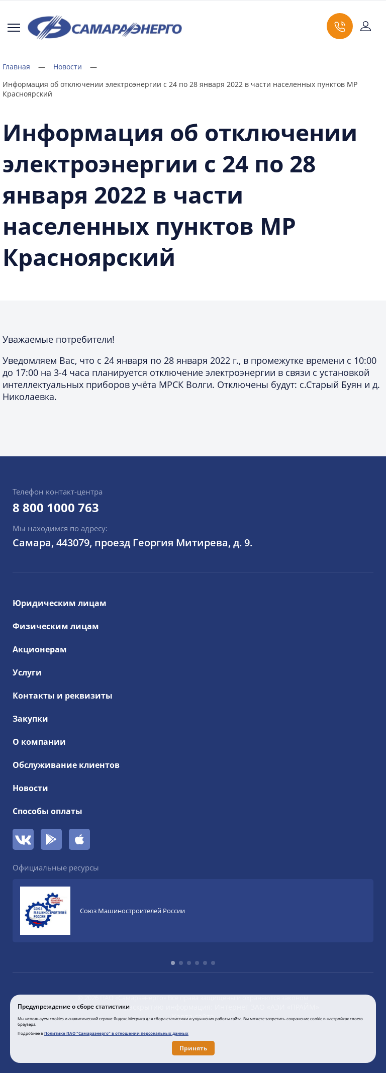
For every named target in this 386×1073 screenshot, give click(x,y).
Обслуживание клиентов (66, 764)
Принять (193, 1048)
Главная (24, 66)
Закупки (30, 718)
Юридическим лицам (60, 603)
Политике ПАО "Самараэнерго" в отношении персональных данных (116, 1033)
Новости (75, 66)
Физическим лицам (56, 626)
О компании (39, 741)
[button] (173, 963)
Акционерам (40, 649)
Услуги (27, 672)
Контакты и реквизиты (63, 695)
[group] (193, 910)
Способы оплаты (47, 811)
